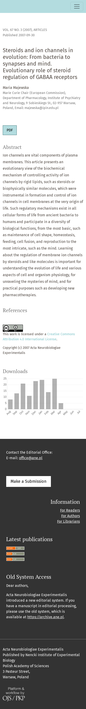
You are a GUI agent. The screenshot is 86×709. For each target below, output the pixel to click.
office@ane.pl (30, 458)
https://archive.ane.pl (45, 617)
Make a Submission (29, 481)
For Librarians (68, 521)
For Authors (70, 516)
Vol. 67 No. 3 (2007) (17, 30)
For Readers (70, 510)
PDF (10, 130)
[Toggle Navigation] (76, 6)
